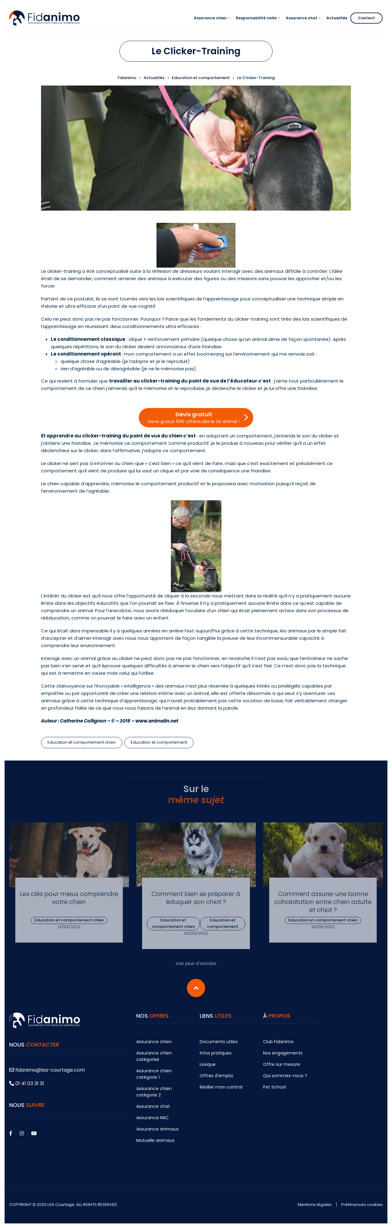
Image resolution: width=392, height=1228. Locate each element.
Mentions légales (315, 1204)
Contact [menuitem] (366, 18)
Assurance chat (153, 1106)
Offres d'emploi (216, 1076)
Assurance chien (154, 1042)
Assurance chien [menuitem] (213, 23)
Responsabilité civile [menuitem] (259, 23)
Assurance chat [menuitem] (304, 23)
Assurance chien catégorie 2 (154, 1091)
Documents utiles (219, 1042)
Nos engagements (283, 1053)
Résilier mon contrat (221, 1087)
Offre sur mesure (281, 1064)
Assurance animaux (157, 1129)
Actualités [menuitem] (336, 18)
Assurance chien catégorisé (154, 1056)
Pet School (274, 1087)
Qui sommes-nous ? (285, 1076)
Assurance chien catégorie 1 (154, 1074)
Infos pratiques (216, 1053)
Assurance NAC (152, 1118)
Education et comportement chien (81, 742)
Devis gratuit (193, 417)
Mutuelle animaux (155, 1140)
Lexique (208, 1064)
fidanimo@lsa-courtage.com (47, 1070)
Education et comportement (159, 742)
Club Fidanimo (278, 1042)
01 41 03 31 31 (26, 1083)
